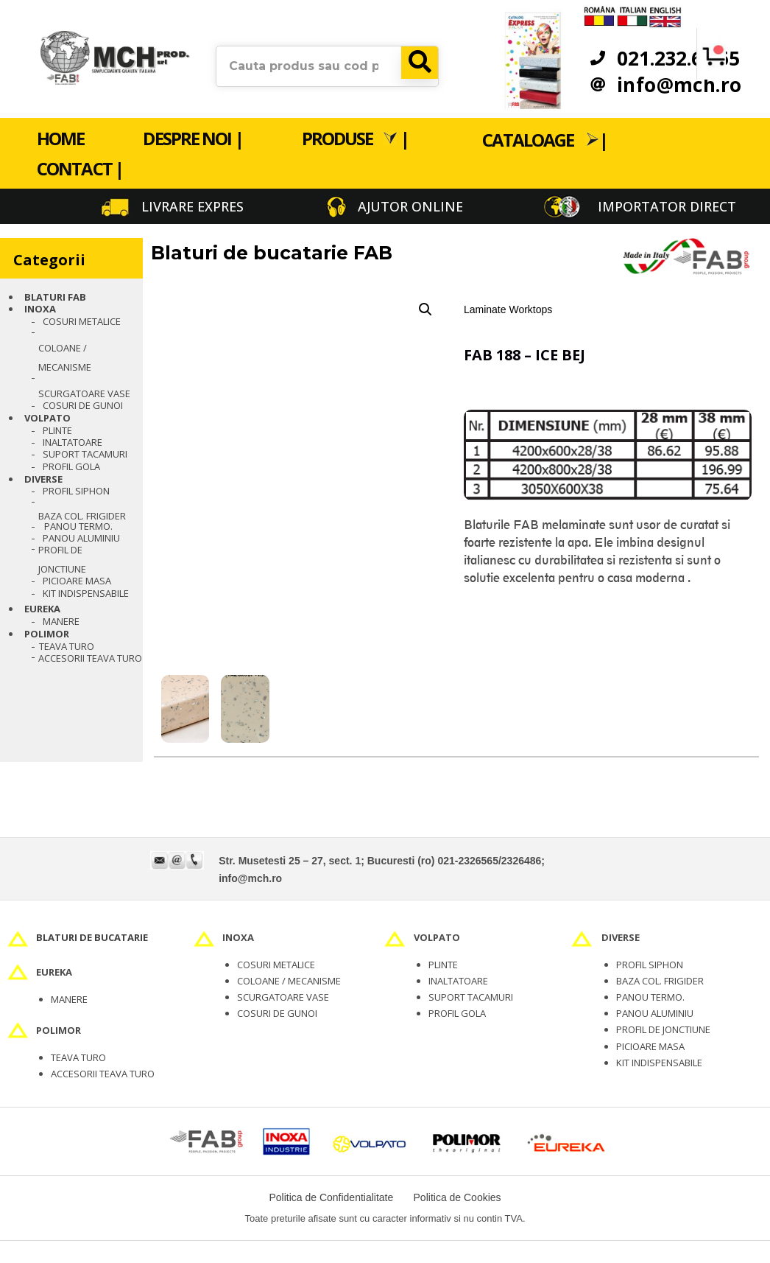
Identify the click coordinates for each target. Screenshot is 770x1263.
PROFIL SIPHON (76, 490)
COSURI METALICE (276, 964)
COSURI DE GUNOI (277, 1013)
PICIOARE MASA (650, 1046)
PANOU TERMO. (78, 526)
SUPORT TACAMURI (470, 997)
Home (60, 138)
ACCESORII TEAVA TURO (103, 1073)
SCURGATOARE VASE (283, 997)
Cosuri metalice (82, 321)
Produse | (355, 138)
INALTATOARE (458, 980)
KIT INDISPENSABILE (659, 1062)
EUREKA (42, 608)
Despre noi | (192, 138)
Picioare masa (77, 580)
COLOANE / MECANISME (289, 980)
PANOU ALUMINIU (81, 538)
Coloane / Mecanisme (64, 357)
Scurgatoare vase (84, 393)
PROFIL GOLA (71, 466)
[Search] (419, 62)
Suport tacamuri (85, 454)
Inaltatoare (72, 442)
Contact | (80, 168)
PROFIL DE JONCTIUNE (62, 559)
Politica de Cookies (457, 1197)
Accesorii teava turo (90, 658)
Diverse (43, 479)
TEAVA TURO (66, 646)
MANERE (69, 999)
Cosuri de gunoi (83, 405)
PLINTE (443, 964)
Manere (61, 621)
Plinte (57, 430)
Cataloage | (544, 139)
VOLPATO (47, 417)
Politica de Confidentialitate (331, 1197)
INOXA (40, 308)
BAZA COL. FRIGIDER (82, 515)
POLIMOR (46, 633)
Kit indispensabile (86, 593)
